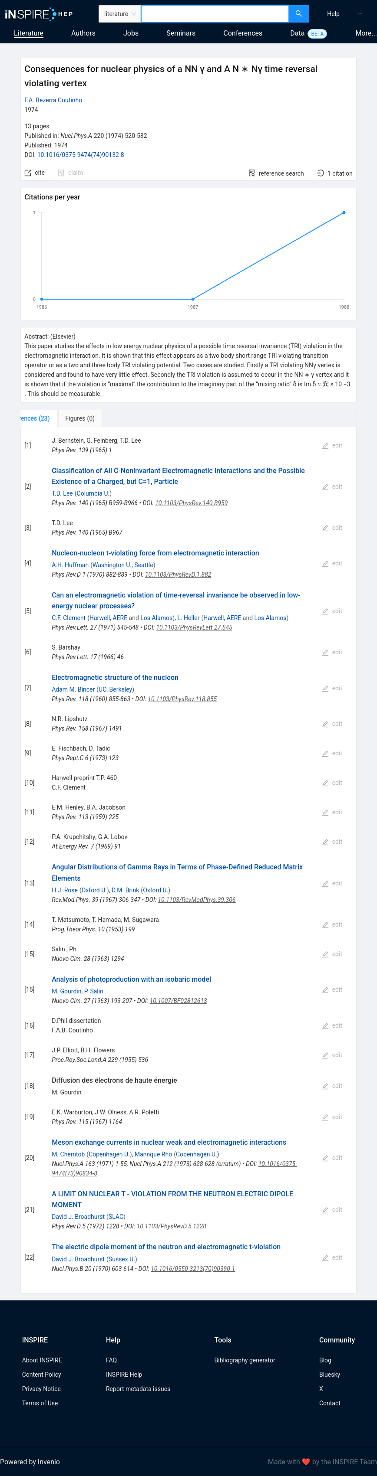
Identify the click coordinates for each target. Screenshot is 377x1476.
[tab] (49, 418)
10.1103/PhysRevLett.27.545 (194, 627)
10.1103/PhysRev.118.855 (182, 699)
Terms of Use (40, 1403)
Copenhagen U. (109, 1154)
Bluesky (329, 1374)
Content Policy (41, 1374)
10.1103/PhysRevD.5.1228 (171, 1226)
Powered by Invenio (30, 1462)
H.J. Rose (65, 890)
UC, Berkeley (115, 689)
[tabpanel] (188, 860)
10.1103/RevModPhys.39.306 (196, 899)
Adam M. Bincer (73, 689)
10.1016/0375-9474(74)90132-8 (80, 154)
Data (297, 33)
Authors (83, 33)
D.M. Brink (125, 890)
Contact (330, 1403)
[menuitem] (333, 14)
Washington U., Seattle (123, 565)
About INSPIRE (42, 1360)
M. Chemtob (68, 1154)
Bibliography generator (245, 1360)
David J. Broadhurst (78, 1216)
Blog (325, 1360)
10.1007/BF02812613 (178, 1000)
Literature (28, 33)
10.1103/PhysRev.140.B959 (191, 503)
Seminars (180, 33)
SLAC (116, 1216)
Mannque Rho (153, 1154)
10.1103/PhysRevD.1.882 (178, 574)
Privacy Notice (41, 1388)
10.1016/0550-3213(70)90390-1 (193, 1268)
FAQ (111, 1360)
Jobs (131, 33)
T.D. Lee (62, 493)
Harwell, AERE (108, 617)
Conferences (242, 33)
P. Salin (93, 991)
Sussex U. (122, 1259)
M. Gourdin (66, 991)
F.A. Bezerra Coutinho (53, 100)
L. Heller (188, 617)
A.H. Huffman (70, 565)
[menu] (344, 14)
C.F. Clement (69, 617)
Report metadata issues (138, 1388)
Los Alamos (156, 617)
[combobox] (214, 14)
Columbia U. (93, 493)
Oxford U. (94, 890)
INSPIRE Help (124, 1374)
